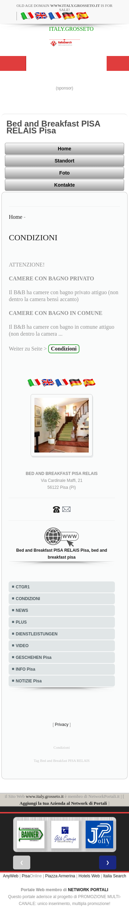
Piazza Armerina (60, 876)
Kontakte (64, 185)
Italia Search (114, 876)
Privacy (61, 724)
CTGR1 (23, 587)
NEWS (22, 610)
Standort (65, 161)
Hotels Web (89, 876)
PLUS (21, 622)
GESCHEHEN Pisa (34, 657)
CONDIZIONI (28, 598)
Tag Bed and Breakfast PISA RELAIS (61, 761)
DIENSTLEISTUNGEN (36, 634)
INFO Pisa (25, 669)
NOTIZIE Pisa (29, 681)
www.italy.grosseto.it (45, 796)
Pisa (26, 876)
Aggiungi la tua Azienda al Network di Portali (63, 803)
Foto (64, 173)
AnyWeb (10, 876)
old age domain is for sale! (64, 7)
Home (64, 148)
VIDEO (22, 645)
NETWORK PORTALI (88, 889)
